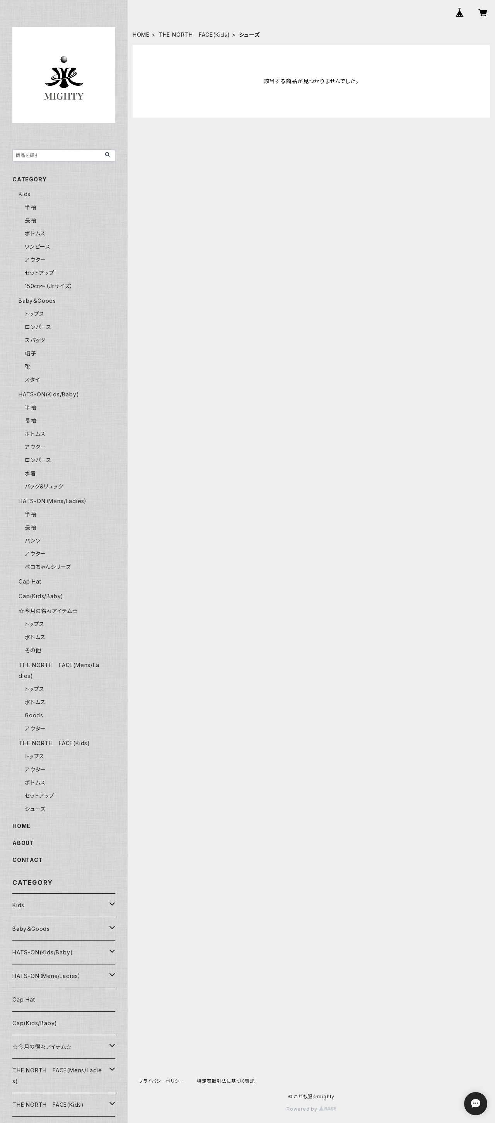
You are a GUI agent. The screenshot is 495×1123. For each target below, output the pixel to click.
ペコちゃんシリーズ (48, 566)
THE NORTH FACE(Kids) (194, 34)
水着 (30, 473)
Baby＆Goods (37, 300)
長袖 (30, 220)
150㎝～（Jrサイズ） (49, 286)
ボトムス (35, 233)
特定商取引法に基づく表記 (226, 1081)
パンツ (33, 540)
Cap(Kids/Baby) (41, 596)
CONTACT (27, 860)
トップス (34, 314)
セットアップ (40, 273)
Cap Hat (30, 581)
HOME (141, 34)
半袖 (30, 207)
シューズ (35, 809)
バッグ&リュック (44, 486)
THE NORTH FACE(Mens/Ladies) (57, 1075)
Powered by (311, 1109)
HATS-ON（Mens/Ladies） (53, 501)
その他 (33, 650)
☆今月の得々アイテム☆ (48, 611)
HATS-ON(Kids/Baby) (49, 394)
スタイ (32, 379)
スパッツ (35, 340)
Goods (34, 715)
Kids (25, 194)
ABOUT (23, 843)
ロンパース (38, 327)
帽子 (30, 353)
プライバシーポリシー (161, 1081)
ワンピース (38, 246)
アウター (35, 259)
